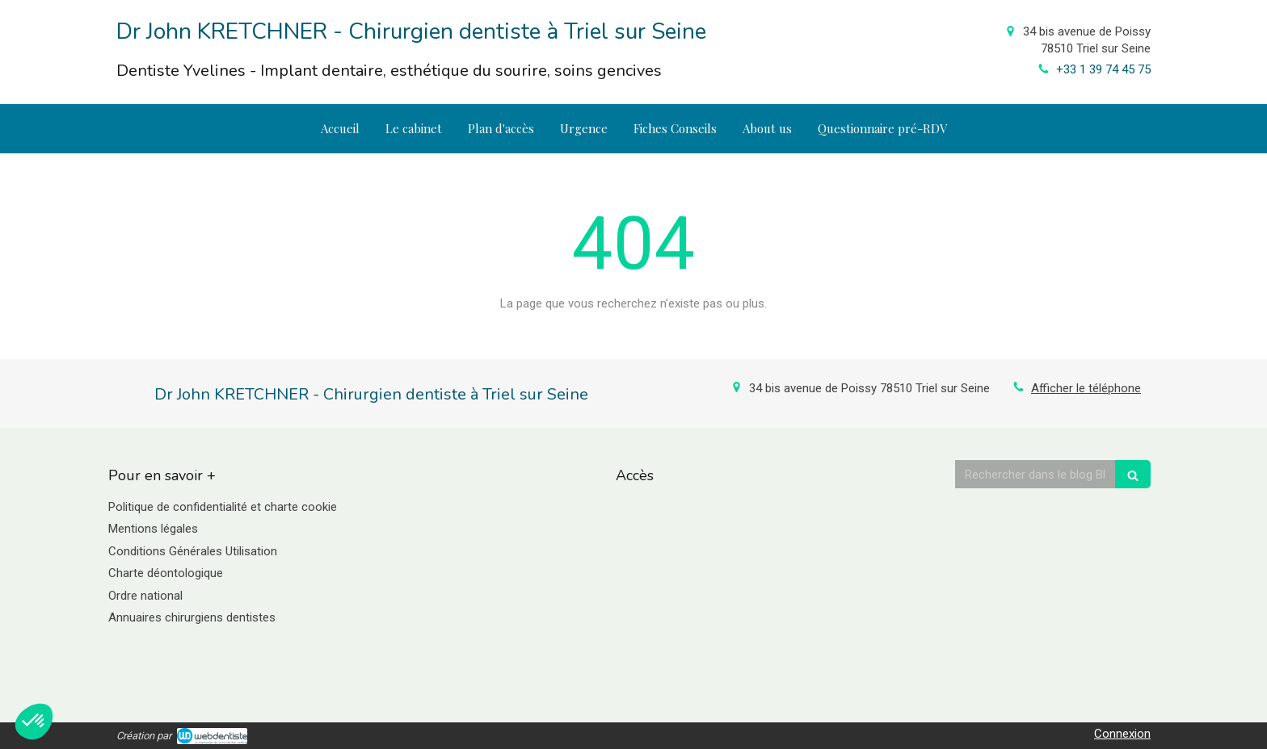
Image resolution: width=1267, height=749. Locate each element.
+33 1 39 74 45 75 (1103, 69)
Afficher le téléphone (1086, 388)
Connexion (1122, 733)
